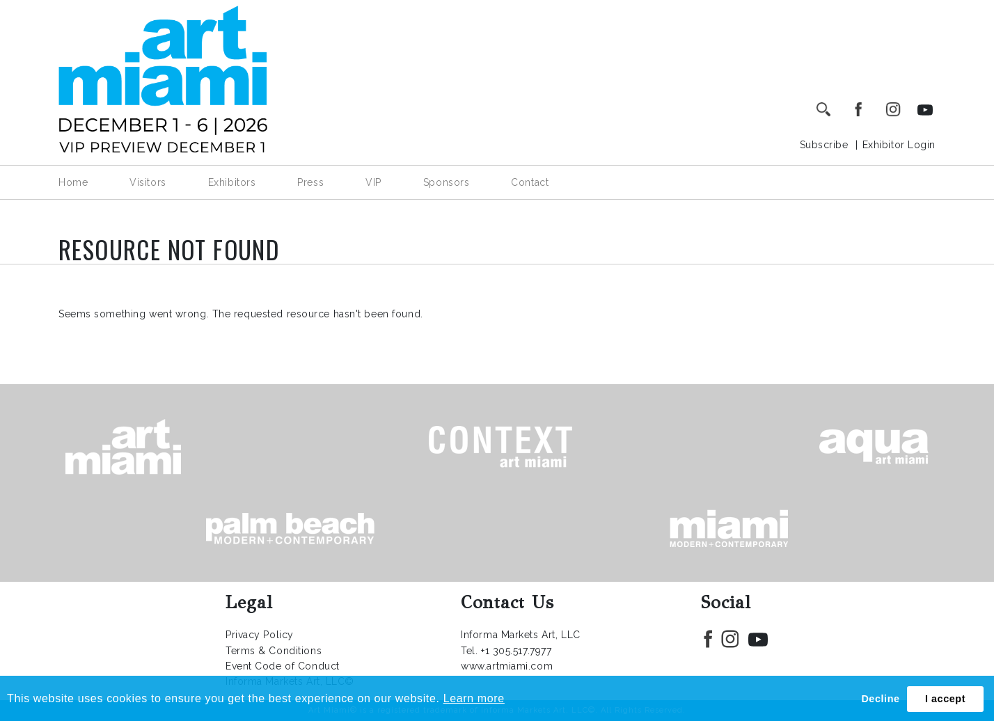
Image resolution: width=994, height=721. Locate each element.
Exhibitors (232, 182)
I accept (945, 698)
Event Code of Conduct (283, 666)
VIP (373, 182)
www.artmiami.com (507, 666)
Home (73, 182)
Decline (880, 698)
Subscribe (824, 144)
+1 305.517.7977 (516, 650)
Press (310, 182)
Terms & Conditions (274, 650)
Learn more (474, 698)
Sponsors (446, 182)
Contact (530, 182)
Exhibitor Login (899, 144)
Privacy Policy (260, 634)
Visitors (147, 182)
